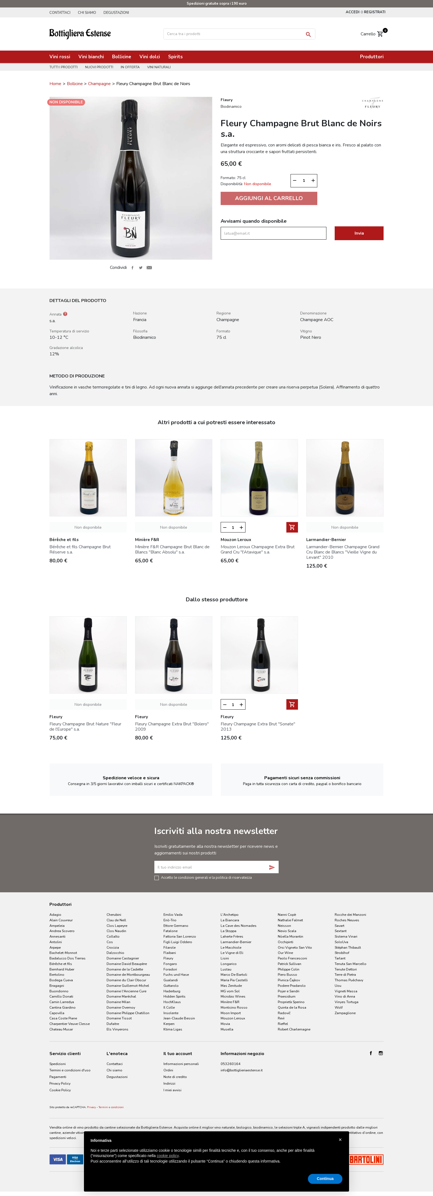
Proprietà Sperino (291, 1002)
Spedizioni (57, 1063)
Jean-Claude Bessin (179, 1018)
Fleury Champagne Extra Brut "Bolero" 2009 (172, 726)
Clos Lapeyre (117, 925)
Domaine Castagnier (123, 958)
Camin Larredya (61, 1002)
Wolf (339, 1007)
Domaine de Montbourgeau (128, 974)
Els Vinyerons (117, 1029)
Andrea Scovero (62, 931)
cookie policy (168, 1155)
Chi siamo (87, 12)
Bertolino (56, 974)
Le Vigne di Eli (232, 952)
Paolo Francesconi (292, 958)
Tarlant (340, 958)
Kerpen (169, 1023)
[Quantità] (304, 180)
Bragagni (56, 985)
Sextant (341, 931)
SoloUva (341, 942)
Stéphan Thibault (348, 947)
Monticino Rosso (234, 1007)
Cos (110, 942)
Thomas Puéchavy (349, 980)
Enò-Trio (169, 920)
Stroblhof (342, 952)
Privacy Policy (59, 1083)
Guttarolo (171, 985)
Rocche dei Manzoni (350, 914)
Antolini (55, 942)
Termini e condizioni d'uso (70, 1070)
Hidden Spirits (174, 996)
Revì (281, 1018)
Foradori (170, 969)
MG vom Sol (230, 991)
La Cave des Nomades (239, 925)
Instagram (381, 1053)
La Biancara (230, 920)
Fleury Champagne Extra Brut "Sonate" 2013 (258, 726)
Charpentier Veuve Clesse (69, 1023)
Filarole (169, 947)
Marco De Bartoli (234, 974)
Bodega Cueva (61, 980)
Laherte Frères (232, 936)
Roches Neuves (347, 920)
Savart (339, 925)
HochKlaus (172, 1002)
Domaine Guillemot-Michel (128, 985)
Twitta (141, 267)
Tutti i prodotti (63, 67)
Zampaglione (345, 1013)
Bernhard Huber (61, 969)
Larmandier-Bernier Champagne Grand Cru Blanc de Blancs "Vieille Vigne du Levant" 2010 (342, 552)
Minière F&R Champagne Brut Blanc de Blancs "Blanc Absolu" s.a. (172, 549)
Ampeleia (57, 925)
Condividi (132, 267)
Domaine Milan (118, 1002)
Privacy (91, 1107)
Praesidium (286, 996)
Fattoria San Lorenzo (179, 936)
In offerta (130, 67)
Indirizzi (169, 1083)
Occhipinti (285, 942)
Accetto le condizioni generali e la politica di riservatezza (206, 877)
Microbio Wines (233, 996)
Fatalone (170, 931)
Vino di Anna (345, 996)
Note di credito (175, 1076)
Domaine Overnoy (121, 1007)
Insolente (170, 1013)
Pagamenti (57, 1076)
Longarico (229, 963)
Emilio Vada (173, 914)
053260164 (231, 1063)
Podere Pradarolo (292, 985)
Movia (225, 1023)
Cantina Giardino (62, 1007)
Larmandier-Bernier (236, 942)
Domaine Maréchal (121, 996)
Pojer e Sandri (288, 991)
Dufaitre (113, 1023)
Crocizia (113, 947)
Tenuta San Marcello (350, 963)
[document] (216, 1155)
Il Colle (169, 1007)
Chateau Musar (61, 1029)
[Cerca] (239, 34)
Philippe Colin (288, 969)
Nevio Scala (287, 931)
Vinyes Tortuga (346, 1002)
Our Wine (285, 952)
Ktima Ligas (172, 1029)
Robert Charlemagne (294, 1029)
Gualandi (170, 980)
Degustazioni (116, 12)
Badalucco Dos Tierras (67, 958)
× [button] (340, 1140)
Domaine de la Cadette (125, 969)
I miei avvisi (172, 1090)
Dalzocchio (115, 952)
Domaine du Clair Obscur (126, 980)
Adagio (55, 914)
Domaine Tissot (119, 1018)
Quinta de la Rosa (292, 1007)
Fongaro (170, 963)
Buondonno (58, 991)
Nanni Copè (287, 914)
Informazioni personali (181, 1063)
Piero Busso (287, 974)
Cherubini (114, 914)
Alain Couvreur (61, 920)
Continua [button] (325, 1178)
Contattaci (59, 12)
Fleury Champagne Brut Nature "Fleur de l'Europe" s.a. (85, 726)
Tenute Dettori (346, 969)
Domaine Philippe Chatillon (128, 1013)
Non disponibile (88, 527)
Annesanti (57, 936)
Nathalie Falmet (290, 920)
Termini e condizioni (111, 1107)
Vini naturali (159, 67)
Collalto (113, 936)
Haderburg (171, 991)
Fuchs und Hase (176, 974)
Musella (227, 1029)
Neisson (284, 925)
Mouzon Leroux (233, 1018)
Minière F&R (230, 1002)
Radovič (284, 1013)
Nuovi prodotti (99, 67)
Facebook (371, 1053)
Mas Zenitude (231, 985)
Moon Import (231, 1013)
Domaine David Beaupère (127, 963)
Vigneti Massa (346, 991)
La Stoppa (228, 931)
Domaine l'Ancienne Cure (126, 991)
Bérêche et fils (60, 963)
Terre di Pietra (345, 974)
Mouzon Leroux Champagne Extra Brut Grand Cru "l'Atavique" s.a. (258, 549)
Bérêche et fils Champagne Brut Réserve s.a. (80, 549)
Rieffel (283, 1023)
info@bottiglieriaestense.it (242, 1070)
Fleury (168, 958)
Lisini (225, 958)
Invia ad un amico (149, 267)
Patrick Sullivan (289, 963)
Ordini (168, 1070)
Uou (338, 985)
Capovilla (56, 1013)
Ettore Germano (175, 925)
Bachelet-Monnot (63, 952)
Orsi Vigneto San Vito (295, 947)
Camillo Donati (61, 996)
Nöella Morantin (290, 936)
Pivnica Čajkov (289, 980)
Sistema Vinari (346, 936)
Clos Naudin (116, 931)
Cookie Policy (60, 1090)
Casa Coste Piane (63, 1018)
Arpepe (55, 947)
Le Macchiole (231, 947)
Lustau (226, 969)
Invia (359, 233)
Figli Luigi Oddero (177, 942)
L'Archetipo (230, 914)
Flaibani (169, 952)
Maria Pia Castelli (234, 980)
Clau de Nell (116, 920)
